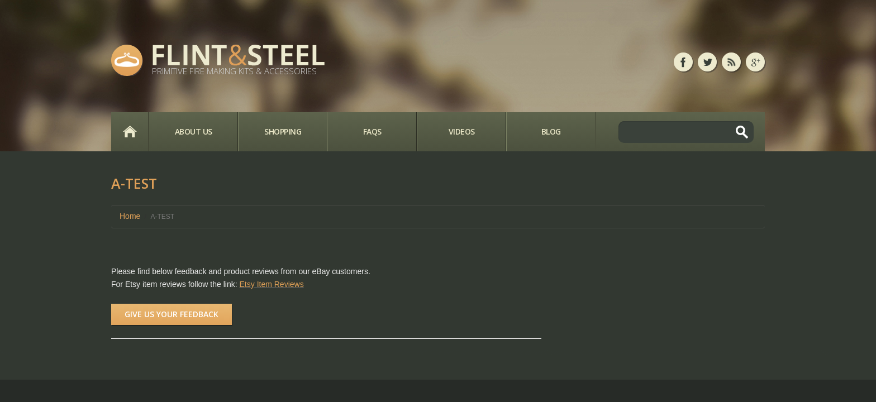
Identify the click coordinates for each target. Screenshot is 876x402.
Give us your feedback (171, 314)
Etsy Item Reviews (272, 284)
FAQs (372, 131)
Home (129, 131)
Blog (551, 131)
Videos (462, 131)
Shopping (282, 131)
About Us (193, 131)
